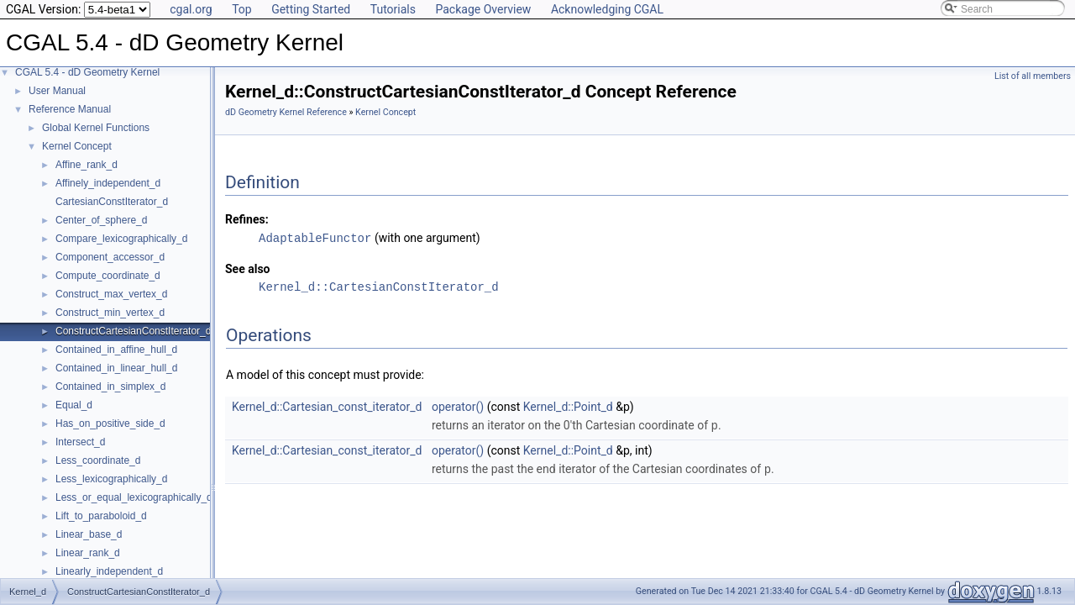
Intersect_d (80, 442)
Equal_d (73, 405)
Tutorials (393, 9)
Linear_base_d (88, 534)
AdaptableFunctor (315, 237)
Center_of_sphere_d (101, 220)
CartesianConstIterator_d (111, 202)
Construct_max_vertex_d (111, 294)
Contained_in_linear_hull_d (116, 368)
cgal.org (191, 9)
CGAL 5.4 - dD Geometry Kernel (87, 72)
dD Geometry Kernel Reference (286, 112)
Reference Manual (70, 109)
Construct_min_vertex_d (110, 312)
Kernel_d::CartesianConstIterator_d (379, 286)
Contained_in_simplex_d (110, 386)
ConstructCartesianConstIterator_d (133, 331)
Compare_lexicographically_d (121, 239)
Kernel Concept (77, 146)
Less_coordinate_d (97, 460)
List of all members (1032, 76)
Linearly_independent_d (109, 571)
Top (242, 9)
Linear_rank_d (87, 553)
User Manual (57, 91)
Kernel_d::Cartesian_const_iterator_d (327, 406)
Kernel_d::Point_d (568, 406)
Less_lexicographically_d (111, 479)
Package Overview (483, 9)
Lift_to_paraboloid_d (101, 516)
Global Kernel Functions (95, 128)
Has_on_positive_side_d (110, 423)
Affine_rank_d (86, 165)
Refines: (247, 219)
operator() (458, 406)
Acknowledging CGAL (607, 9)
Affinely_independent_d (107, 183)
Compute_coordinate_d (107, 275)
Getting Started (310, 9)
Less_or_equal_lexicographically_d (133, 497)
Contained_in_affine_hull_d (116, 349)
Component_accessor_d (110, 257)
